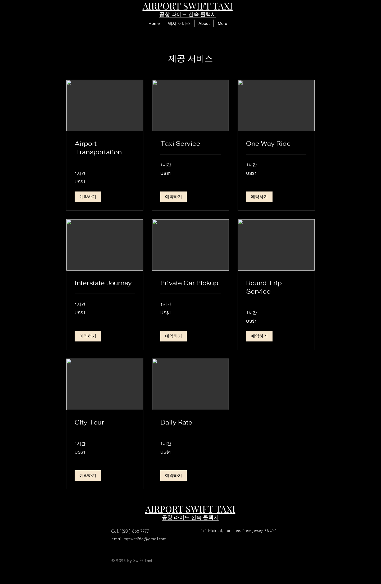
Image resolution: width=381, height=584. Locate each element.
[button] (179, 23)
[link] (105, 147)
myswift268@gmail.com (145, 539)
